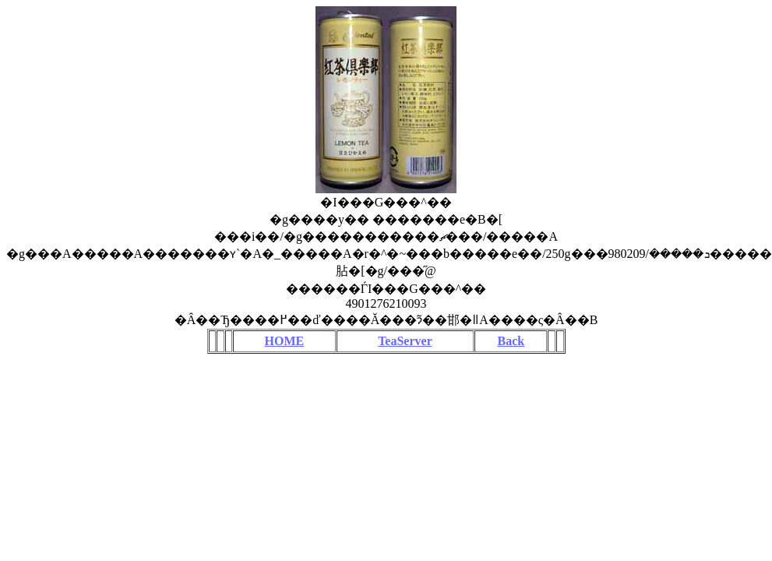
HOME (285, 341)
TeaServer (405, 341)
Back (510, 341)
